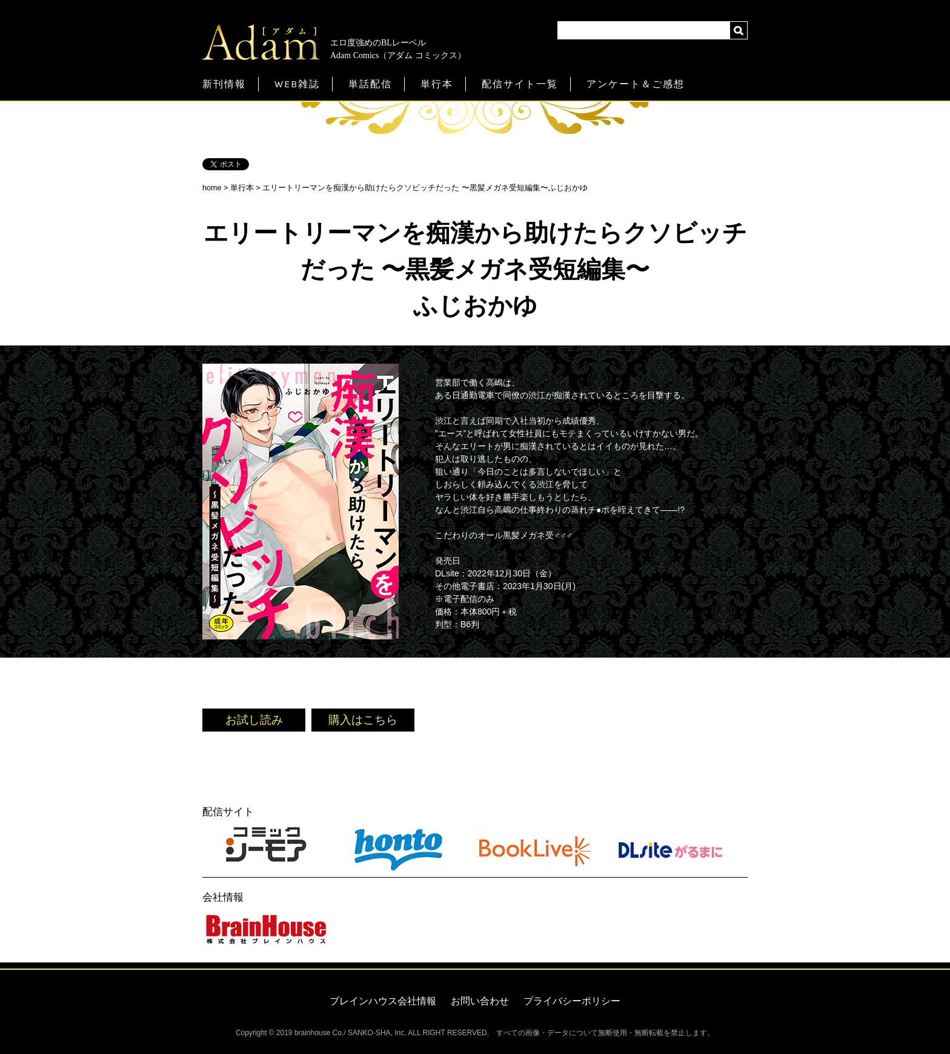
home (212, 188)
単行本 (436, 84)
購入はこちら (362, 719)
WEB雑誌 (297, 84)
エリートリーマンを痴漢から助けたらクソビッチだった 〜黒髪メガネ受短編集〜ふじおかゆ (425, 188)
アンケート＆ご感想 (635, 84)
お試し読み (254, 719)
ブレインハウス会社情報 (383, 1001)
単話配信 (370, 84)
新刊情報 (224, 84)
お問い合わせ (480, 1001)
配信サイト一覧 (520, 84)
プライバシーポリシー (571, 1001)
